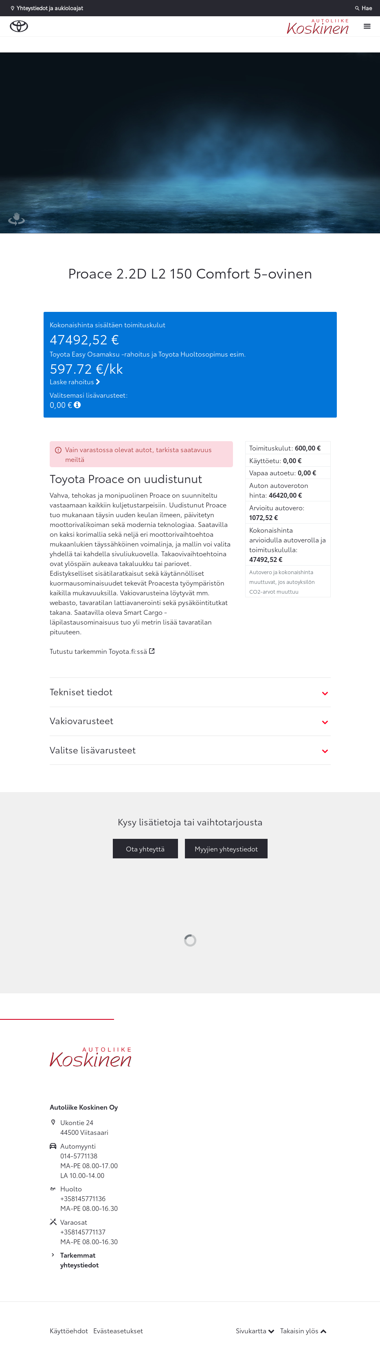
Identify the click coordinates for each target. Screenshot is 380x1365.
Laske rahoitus (75, 381)
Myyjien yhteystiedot (226, 848)
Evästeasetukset (118, 1330)
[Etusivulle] (317, 26)
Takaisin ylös (303, 1330)
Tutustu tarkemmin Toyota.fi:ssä (98, 650)
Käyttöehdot (69, 1330)
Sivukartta (256, 1330)
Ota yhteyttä (145, 848)
